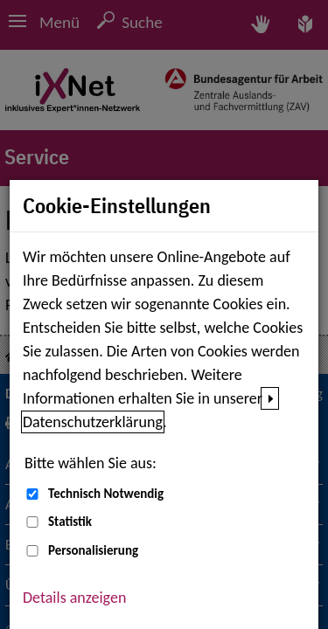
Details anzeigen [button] (74, 597)
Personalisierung (93, 550)
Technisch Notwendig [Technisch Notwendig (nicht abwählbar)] (106, 493)
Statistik (70, 521)
